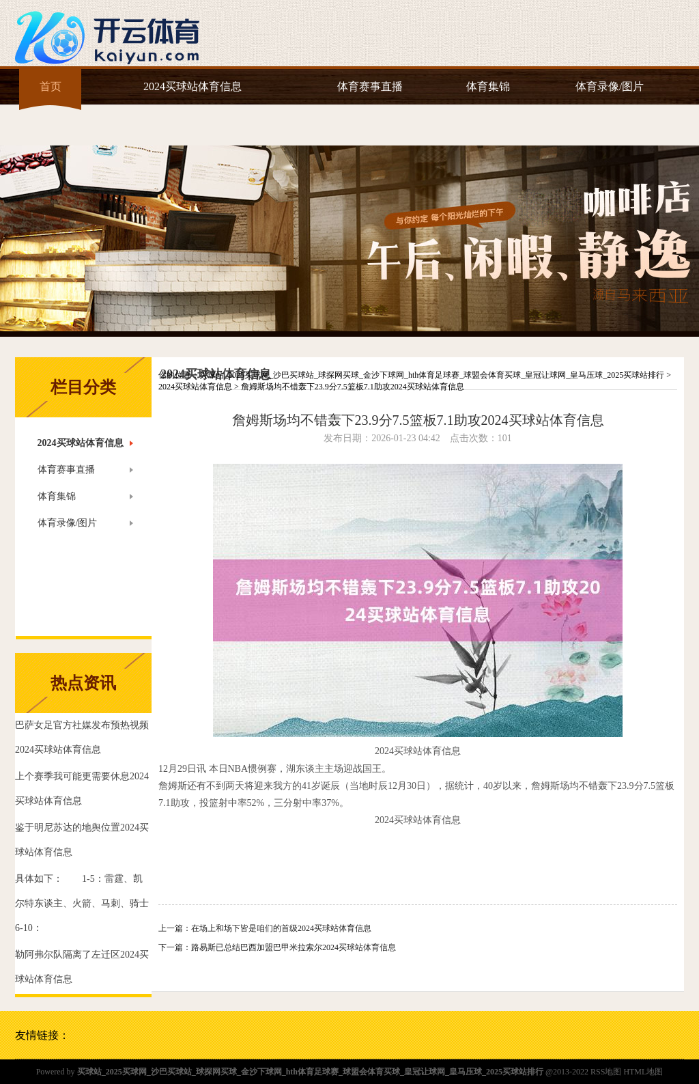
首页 (50, 86)
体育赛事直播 (370, 86)
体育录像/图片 (609, 86)
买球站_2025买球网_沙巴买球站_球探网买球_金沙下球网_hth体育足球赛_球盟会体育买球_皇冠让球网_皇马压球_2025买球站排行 (431, 375)
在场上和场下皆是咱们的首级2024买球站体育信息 (281, 928)
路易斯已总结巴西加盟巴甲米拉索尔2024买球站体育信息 (293, 947)
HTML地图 (643, 1071)
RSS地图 (605, 1071)
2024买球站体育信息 (192, 86)
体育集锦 (488, 86)
